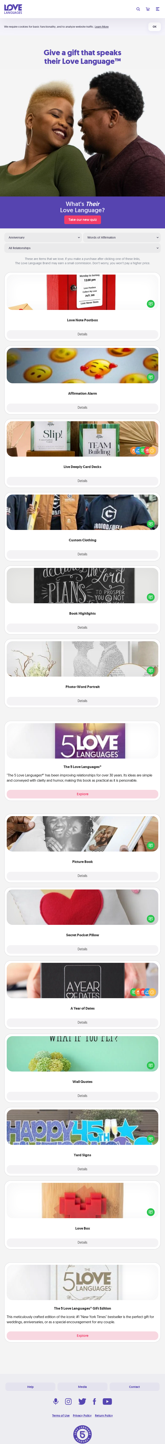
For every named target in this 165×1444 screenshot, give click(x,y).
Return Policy (104, 1415)
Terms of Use (61, 1415)
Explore (82, 794)
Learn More (102, 26)
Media (82, 1387)
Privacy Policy (82, 1415)
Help (30, 1387)
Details (82, 334)
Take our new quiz (83, 219)
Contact (134, 1387)
